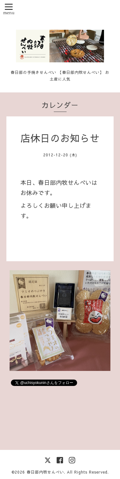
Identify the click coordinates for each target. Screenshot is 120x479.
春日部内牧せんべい (45, 472)
